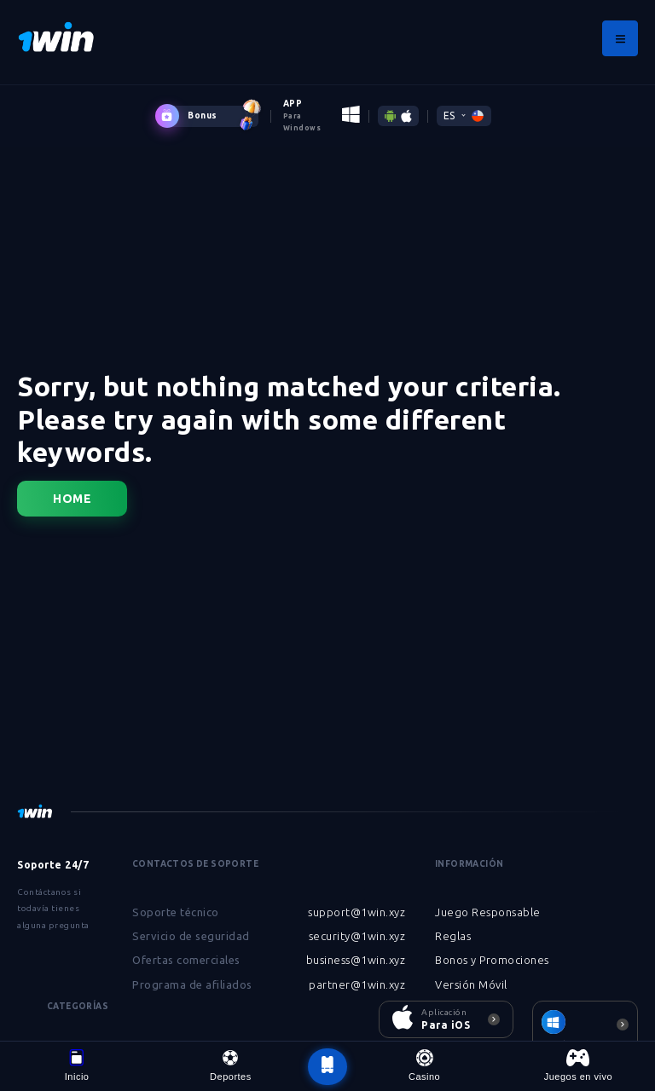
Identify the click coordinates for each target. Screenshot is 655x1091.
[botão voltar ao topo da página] (327, 1067)
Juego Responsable (488, 912)
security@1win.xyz (357, 936)
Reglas (453, 936)
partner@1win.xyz (357, 984)
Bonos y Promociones (492, 960)
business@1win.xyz (356, 960)
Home (72, 498)
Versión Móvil (471, 984)
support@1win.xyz (356, 912)
